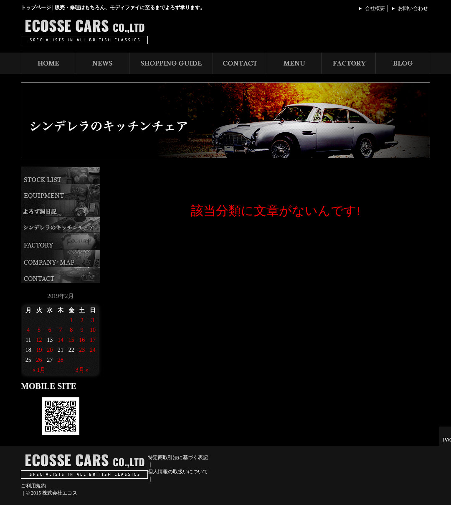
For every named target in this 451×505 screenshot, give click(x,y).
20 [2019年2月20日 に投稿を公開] (50, 350)
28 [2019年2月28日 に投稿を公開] (60, 360)
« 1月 (39, 370)
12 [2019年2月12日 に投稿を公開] (39, 340)
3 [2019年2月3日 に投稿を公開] (92, 320)
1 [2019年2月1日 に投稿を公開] (71, 320)
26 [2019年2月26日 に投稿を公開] (39, 360)
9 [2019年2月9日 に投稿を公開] (82, 330)
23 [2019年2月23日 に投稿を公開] (82, 350)
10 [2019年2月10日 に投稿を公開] (93, 330)
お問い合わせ (413, 8)
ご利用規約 (33, 486)
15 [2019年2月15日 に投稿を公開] (71, 340)
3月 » (82, 370)
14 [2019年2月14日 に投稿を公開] (60, 340)
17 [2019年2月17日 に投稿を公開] (93, 340)
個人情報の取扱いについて (178, 472)
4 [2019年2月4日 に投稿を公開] (28, 330)
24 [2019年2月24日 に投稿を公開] (93, 350)
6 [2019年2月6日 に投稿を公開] (49, 330)
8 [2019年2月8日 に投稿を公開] (71, 330)
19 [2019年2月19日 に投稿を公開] (39, 350)
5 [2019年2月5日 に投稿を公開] (39, 330)
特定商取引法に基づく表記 (178, 457)
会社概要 (375, 8)
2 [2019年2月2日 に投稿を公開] (82, 320)
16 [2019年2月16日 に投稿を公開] (82, 340)
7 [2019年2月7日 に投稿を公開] (60, 330)
